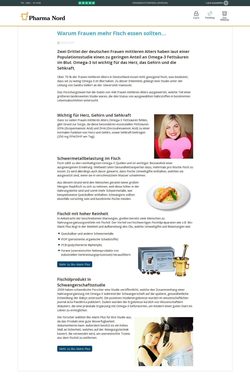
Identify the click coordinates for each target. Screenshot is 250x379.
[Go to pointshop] (210, 16)
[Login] (196, 16)
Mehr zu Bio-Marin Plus (74, 264)
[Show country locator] (217, 3)
